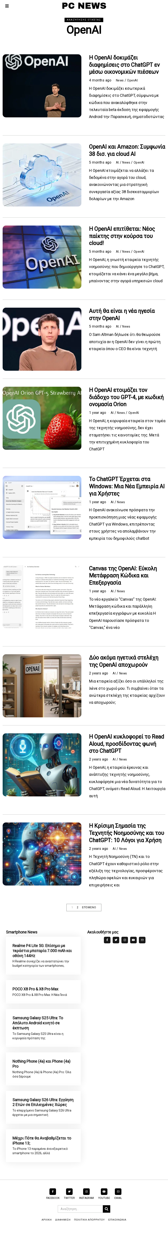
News (121, 80)
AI (117, 162)
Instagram (86, 1224)
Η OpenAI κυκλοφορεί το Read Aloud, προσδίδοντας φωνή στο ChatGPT (126, 744)
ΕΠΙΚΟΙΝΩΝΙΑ (117, 1246)
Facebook (53, 1224)
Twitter (69, 1224)
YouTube (104, 1224)
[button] (106, 1236)
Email (118, 1224)
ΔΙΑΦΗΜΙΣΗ (63, 1246)
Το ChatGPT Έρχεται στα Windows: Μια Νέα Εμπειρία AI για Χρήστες (127, 486)
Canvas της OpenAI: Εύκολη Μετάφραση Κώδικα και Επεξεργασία (123, 575)
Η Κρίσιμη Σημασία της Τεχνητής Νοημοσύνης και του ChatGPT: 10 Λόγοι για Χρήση (126, 833)
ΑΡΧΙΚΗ (47, 1246)
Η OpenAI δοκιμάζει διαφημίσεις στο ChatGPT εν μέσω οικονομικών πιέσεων (124, 65)
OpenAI (135, 80)
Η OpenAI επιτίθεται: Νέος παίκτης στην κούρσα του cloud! (122, 236)
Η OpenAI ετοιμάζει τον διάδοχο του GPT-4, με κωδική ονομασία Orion (126, 397)
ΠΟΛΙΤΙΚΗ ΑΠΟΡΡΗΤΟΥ (89, 1246)
